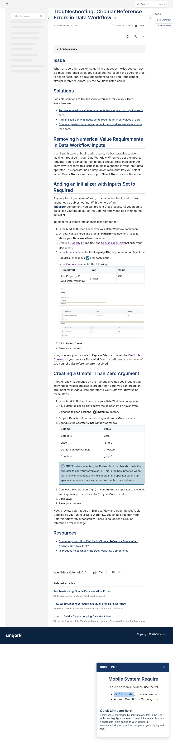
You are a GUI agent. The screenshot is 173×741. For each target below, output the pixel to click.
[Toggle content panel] (150, 17)
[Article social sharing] (127, 36)
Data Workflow (164, 20)
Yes (98, 572)
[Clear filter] (41, 16)
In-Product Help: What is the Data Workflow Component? (93, 550)
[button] (151, 4)
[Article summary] (99, 49)
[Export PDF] (135, 36)
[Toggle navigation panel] (48, 19)
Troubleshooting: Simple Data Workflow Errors (82, 591)
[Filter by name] (28, 16)
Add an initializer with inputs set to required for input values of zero (100, 119)
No (116, 572)
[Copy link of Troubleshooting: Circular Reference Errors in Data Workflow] (115, 18)
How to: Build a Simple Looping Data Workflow (82, 616)
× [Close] (163, 667)
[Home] (7, 4)
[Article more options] (142, 36)
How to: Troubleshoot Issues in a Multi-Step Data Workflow (90, 603)
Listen (139, 25)
